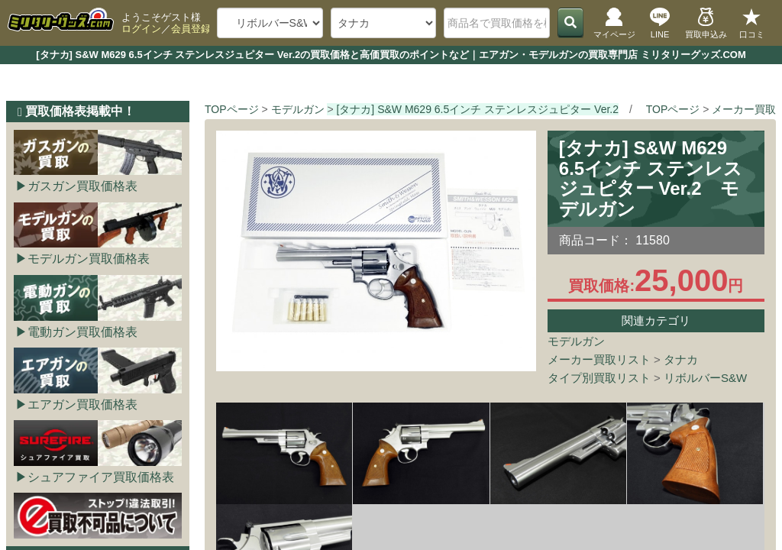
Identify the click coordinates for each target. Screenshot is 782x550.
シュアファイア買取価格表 (100, 477)
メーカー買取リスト (599, 359)
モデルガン (576, 341)
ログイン (141, 28)
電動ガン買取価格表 (82, 331)
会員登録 (191, 28)
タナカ (681, 359)
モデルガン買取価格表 (88, 258)
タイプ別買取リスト (599, 377)
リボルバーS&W (705, 377)
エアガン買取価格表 (82, 404)
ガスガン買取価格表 (82, 186)
